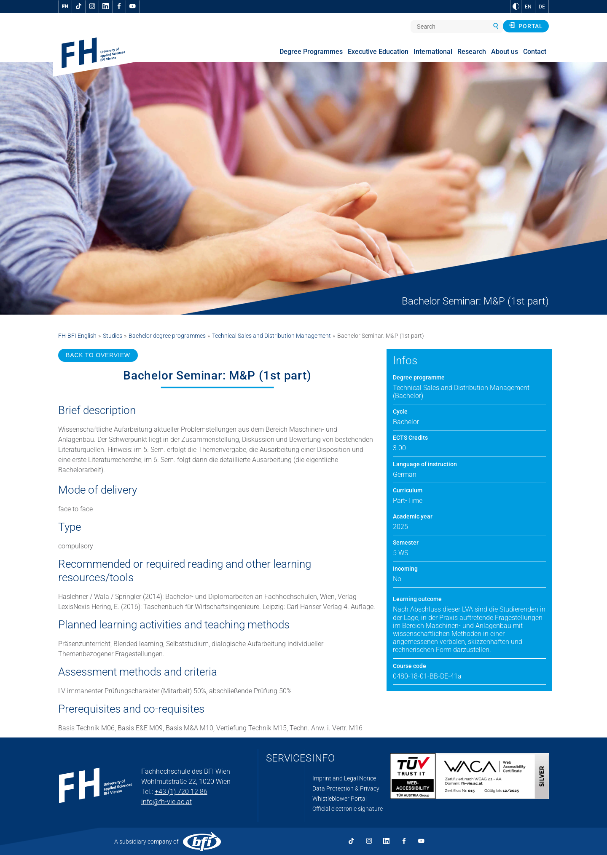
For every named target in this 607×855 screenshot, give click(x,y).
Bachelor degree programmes (167, 335)
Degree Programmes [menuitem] (311, 52)
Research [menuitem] (471, 52)
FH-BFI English (77, 335)
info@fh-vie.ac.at (166, 802)
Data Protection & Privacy (345, 788)
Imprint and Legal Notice (344, 778)
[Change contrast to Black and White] (516, 6)
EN (528, 7)
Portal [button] (526, 25)
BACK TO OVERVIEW (98, 355)
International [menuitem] (433, 52)
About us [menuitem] (504, 52)
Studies (112, 335)
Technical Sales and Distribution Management (271, 335)
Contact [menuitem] (534, 52)
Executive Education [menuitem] (378, 52)
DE (542, 7)
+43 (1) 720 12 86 (181, 792)
